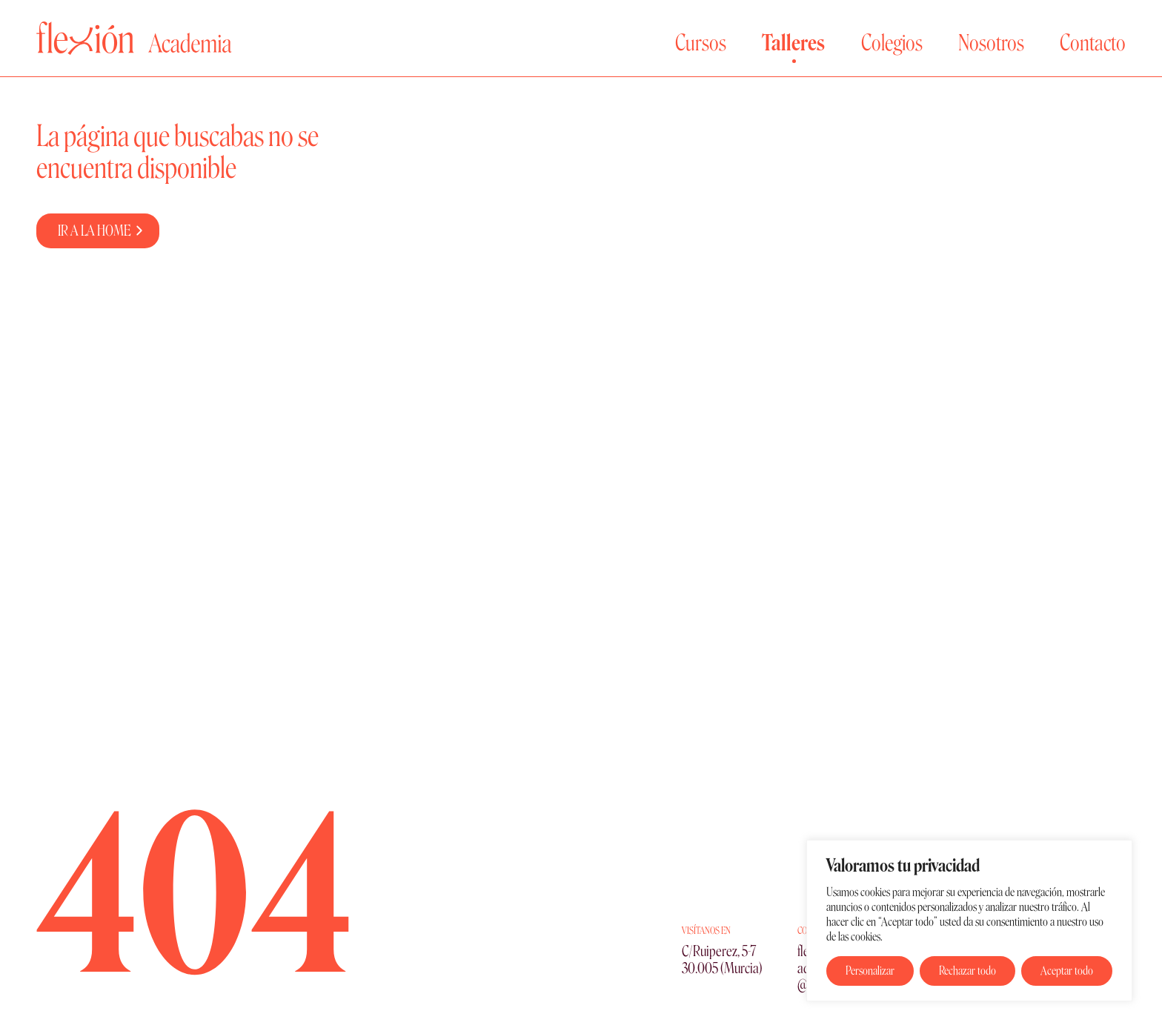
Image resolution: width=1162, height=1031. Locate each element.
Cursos (700, 43)
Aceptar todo (1066, 971)
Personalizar (870, 971)
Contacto (1093, 43)
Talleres (793, 43)
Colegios (892, 43)
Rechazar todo (967, 971)
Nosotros (991, 43)
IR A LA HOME (94, 230)
